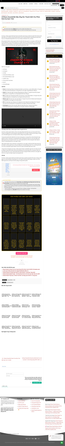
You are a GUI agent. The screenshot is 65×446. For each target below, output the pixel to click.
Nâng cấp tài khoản (22, 404)
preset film (11, 11)
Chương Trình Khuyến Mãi (23, 408)
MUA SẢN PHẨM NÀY (22, 253)
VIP (7, 15)
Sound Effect (4, 15)
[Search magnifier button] (63, 8)
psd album (53, 11)
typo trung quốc (4, 12)
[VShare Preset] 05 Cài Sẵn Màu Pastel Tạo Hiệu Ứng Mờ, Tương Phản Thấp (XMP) (19, 272)
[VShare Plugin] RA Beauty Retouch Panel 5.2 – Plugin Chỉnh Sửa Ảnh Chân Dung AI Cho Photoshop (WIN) (53, 411)
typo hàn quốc (21, 12)
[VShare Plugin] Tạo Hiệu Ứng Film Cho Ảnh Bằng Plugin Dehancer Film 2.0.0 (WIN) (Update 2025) (53, 417)
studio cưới (42, 11)
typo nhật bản (15, 12)
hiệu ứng (37, 11)
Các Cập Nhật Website (35, 404)
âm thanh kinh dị (10, 282)
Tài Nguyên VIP (56, 3)
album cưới (21, 11)
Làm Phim (31, 3)
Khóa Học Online (48, 3)
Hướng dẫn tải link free (35, 406)
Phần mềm (41, 3)
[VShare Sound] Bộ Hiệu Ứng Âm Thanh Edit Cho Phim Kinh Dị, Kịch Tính (7, 167)
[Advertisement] (22, 345)
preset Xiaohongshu (4, 11)
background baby (48, 11)
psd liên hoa (58, 11)
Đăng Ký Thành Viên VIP (23, 406)
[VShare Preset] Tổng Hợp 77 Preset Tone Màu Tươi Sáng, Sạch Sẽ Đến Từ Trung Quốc (20, 275)
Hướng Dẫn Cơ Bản (50, 51)
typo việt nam (10, 12)
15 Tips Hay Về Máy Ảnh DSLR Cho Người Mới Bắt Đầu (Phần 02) (15, 270)
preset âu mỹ (15, 11)
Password (49, 31)
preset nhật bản (22, 9)
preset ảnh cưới (56, 9)
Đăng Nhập (36, 170)
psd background (26, 11)
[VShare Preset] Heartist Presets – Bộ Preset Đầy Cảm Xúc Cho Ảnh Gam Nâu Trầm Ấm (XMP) (21, 273)
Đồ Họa (36, 3)
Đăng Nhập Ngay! (54, 41)
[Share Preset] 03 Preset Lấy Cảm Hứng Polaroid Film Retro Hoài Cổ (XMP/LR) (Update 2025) (21, 269)
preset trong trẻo (35, 9)
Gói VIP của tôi (21, 402)
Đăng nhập (4, 366)
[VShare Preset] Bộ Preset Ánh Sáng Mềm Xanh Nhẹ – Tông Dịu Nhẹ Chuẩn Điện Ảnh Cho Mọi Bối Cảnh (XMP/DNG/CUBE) (54, 140)
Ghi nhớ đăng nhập (49, 37)
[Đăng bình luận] (37, 383)
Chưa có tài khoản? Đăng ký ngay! (54, 44)
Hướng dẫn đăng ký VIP (36, 402)
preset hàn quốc (28, 9)
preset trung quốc (15, 9)
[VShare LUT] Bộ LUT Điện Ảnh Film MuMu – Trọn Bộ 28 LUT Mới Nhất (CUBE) (54, 131)
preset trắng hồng (41, 9)
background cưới (33, 11)
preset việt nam (9, 9)
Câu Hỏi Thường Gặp (50, 49)
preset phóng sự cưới (49, 9)
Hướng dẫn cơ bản (35, 408)
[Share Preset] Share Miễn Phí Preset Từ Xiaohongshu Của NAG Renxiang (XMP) (54, 60)
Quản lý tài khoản (21, 400)
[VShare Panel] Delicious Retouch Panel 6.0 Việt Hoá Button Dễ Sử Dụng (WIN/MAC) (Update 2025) (53, 406)
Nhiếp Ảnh (25, 3)
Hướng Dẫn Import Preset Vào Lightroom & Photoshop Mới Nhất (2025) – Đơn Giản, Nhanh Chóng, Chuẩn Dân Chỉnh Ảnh (54, 113)
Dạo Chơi (20, 3)
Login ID (49, 25)
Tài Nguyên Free (54, 5)
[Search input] (32, 8)
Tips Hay (62, 3)
